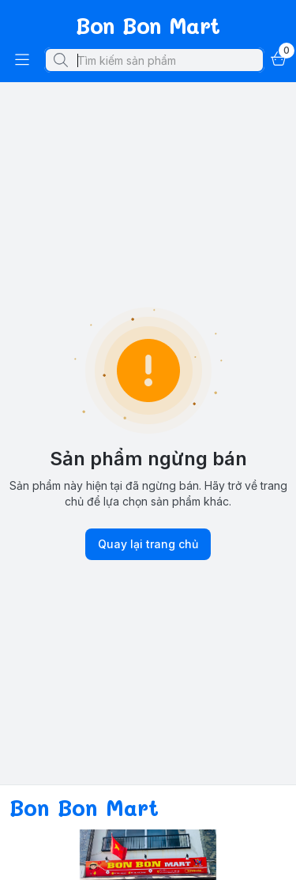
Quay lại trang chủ (148, 544)
